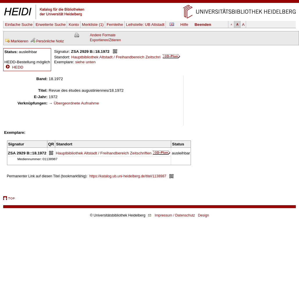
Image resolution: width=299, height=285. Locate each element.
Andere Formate (102, 35)
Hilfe (184, 24)
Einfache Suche (19, 24)
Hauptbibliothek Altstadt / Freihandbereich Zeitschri (125, 57)
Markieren (16, 41)
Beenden (203, 24)
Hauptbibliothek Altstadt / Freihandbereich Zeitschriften (103, 153)
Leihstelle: (145, 24)
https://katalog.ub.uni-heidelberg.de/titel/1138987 (127, 176)
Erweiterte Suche (50, 24)
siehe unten (85, 62)
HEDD (13, 67)
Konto (74, 24)
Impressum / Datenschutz (175, 215)
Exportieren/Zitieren (105, 40)
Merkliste (93, 24)
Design (203, 215)
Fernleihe (115, 24)
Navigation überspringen (149, 2)
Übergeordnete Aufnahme (76, 103)
